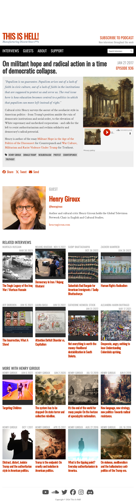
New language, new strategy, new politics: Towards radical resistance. (115, 411)
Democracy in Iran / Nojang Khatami (49, 284)
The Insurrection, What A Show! (15, 342)
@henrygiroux (55, 206)
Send (34, 171)
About (42, 50)
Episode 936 (125, 68)
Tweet (21, 171)
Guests (28, 50)
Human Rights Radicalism (114, 285)
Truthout (10, 159)
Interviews (10, 50)
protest (57, 154)
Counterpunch (70, 154)
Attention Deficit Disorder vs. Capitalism (50, 342)
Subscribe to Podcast (117, 37)
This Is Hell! (20, 36)
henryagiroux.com (59, 225)
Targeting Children (11, 407)
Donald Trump (29, 154)
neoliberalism (45, 154)
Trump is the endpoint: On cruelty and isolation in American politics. (48, 466)
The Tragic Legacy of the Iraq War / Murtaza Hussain (17, 287)
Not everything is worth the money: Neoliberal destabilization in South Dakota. (82, 349)
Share (8, 171)
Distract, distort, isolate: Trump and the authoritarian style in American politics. (17, 466)
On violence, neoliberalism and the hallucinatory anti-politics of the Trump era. (114, 466)
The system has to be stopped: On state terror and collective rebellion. (49, 411)
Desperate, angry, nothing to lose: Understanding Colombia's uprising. (115, 347)
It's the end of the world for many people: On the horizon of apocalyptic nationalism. (83, 411)
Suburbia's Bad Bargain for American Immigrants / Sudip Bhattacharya (83, 289)
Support (57, 50)
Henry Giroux (15, 154)
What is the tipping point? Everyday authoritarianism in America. (82, 466)
